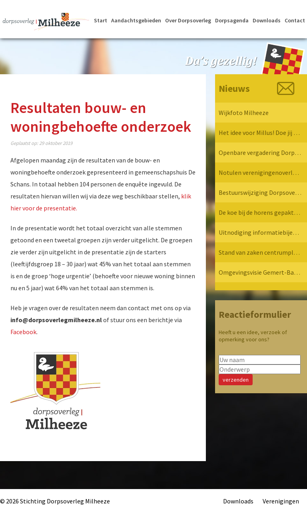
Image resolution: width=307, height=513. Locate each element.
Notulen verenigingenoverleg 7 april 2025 (260, 172)
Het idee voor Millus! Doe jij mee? (260, 133)
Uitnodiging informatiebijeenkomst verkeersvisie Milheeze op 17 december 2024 (260, 232)
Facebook (23, 332)
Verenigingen (281, 501)
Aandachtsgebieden (136, 20)
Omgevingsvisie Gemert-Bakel (260, 272)
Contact (295, 20)
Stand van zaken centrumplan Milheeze (260, 252)
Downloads (267, 20)
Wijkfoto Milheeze (244, 113)
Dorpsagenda (232, 20)
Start (100, 20)
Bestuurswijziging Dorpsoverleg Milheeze (260, 192)
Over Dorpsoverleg (188, 20)
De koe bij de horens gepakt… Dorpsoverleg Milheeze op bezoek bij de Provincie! (260, 212)
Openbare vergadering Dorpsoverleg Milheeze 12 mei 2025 (260, 152)
